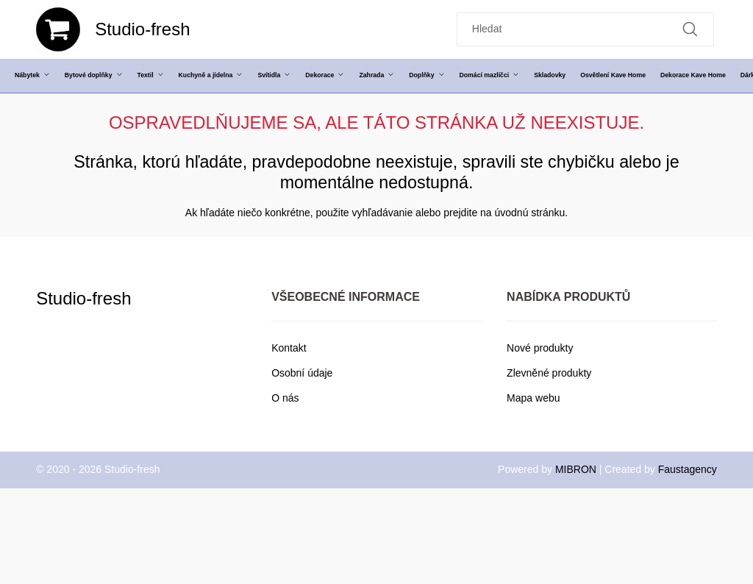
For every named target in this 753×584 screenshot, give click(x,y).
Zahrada (376, 75)
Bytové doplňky (94, 75)
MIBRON (575, 469)
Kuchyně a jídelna (211, 75)
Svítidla (273, 75)
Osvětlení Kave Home (613, 75)
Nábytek (32, 75)
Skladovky (549, 75)
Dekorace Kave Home (693, 75)
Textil (151, 75)
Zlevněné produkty (549, 373)
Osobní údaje (301, 373)
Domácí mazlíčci (490, 75)
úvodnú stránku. (531, 212)
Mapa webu (533, 398)
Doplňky (426, 75)
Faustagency (687, 469)
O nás (285, 398)
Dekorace (324, 75)
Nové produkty (540, 348)
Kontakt (288, 348)
